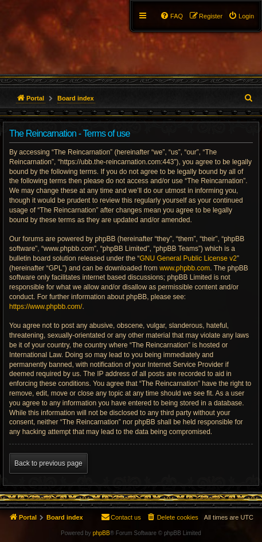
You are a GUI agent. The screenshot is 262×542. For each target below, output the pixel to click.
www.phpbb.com (184, 268)
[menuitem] (241, 16)
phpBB (101, 533)
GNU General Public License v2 (187, 258)
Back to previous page (48, 463)
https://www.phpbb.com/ (45, 307)
